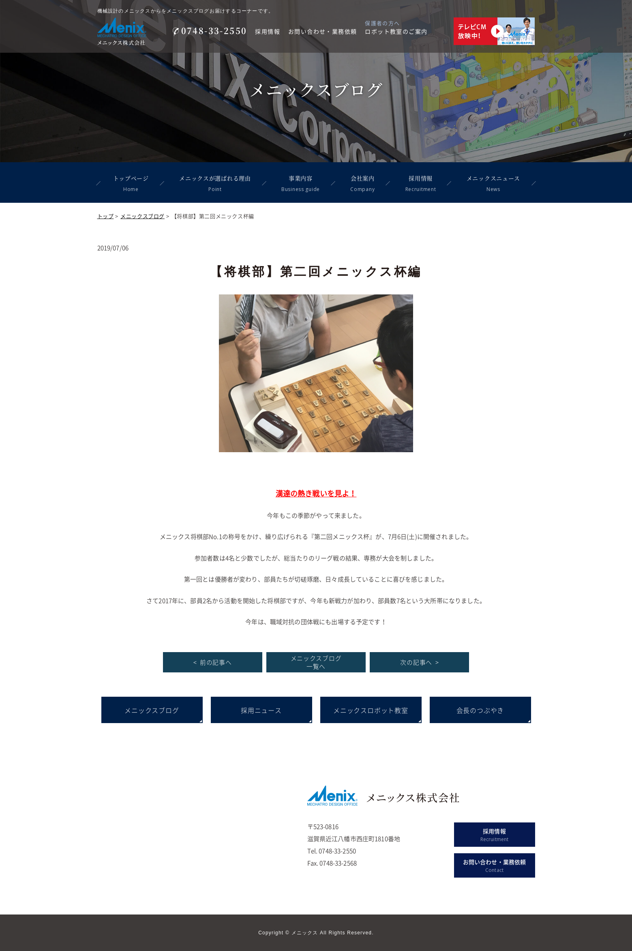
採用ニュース (261, 710)
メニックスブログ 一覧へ (315, 662)
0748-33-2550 (210, 30)
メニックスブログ (142, 216)
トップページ (130, 183)
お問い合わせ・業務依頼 (322, 31)
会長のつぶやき (480, 710)
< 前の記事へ (212, 662)
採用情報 (267, 31)
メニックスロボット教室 (370, 710)
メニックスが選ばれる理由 (214, 183)
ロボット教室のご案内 (396, 31)
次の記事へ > (419, 662)
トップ (105, 216)
